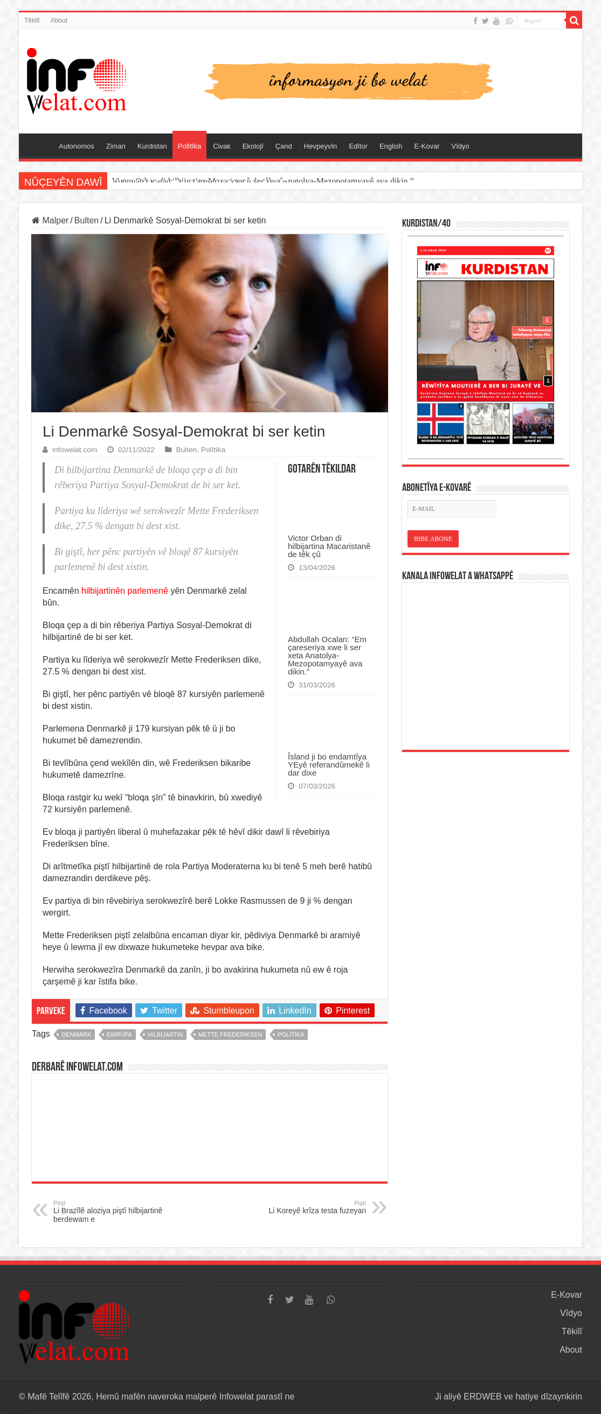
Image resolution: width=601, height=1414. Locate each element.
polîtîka (291, 1034)
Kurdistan (152, 146)
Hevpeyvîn (320, 146)
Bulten (86, 220)
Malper (50, 220)
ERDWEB (482, 1396)
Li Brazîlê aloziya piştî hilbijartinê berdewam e (108, 1211)
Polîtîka (189, 146)
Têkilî (32, 20)
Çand (283, 146)
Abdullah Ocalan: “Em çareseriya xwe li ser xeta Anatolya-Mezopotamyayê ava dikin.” (327, 655)
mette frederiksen (230, 1034)
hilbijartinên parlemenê (124, 590)
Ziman (116, 146)
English (391, 146)
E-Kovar (427, 146)
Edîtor (358, 146)
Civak (222, 146)
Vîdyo (460, 146)
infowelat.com (74, 450)
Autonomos (76, 146)
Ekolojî (253, 146)
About (59, 20)
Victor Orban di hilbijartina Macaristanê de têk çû (197, 181)
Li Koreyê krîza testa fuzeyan (310, 1207)
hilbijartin (165, 1034)
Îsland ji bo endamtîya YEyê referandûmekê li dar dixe (329, 764)
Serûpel (38, 144)
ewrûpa (119, 1034)
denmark (76, 1034)
